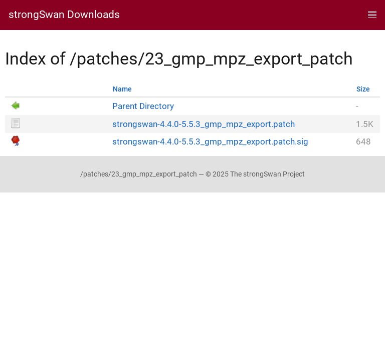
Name (122, 89)
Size (363, 89)
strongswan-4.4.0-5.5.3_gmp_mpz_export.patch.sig (210, 141)
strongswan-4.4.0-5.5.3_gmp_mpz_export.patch (203, 124)
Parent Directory (143, 106)
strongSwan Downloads (64, 15)
